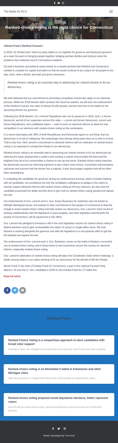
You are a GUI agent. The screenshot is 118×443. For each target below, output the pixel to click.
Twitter (58, 3)
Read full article (12, 276)
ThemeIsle (70, 435)
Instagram (63, 3)
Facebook (54, 3)
